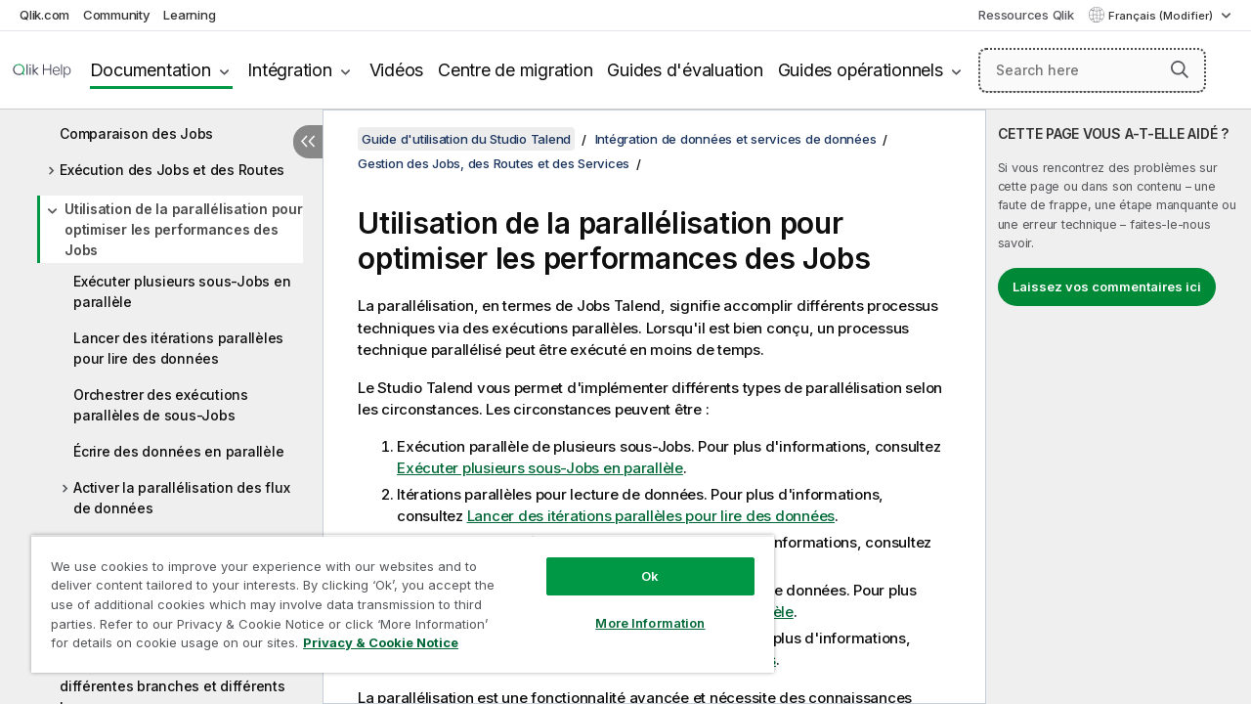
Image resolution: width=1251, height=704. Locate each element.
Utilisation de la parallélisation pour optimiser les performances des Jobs (184, 229)
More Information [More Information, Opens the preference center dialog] (635, 608)
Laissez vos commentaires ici (1107, 286)
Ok (635, 561)
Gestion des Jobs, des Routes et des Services (493, 163)
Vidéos (396, 70)
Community (117, 14)
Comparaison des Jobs (136, 133)
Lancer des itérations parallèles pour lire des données (178, 348)
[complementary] (1118, 407)
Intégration (289, 70)
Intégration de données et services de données (736, 139)
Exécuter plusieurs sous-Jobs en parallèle (181, 291)
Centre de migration (515, 70)
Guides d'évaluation (684, 70)
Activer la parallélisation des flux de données (181, 497)
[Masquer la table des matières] (308, 141)
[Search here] (1092, 70)
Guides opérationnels (860, 70)
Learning (189, 14)
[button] (1179, 69)
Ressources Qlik (1025, 14)
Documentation (150, 70)
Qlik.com (44, 14)
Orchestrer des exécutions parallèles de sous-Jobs (160, 404)
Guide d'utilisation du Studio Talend (466, 139)
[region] (393, 596)
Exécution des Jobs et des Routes (172, 169)
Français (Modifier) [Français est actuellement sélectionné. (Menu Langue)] (1162, 15)
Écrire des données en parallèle (178, 451)
